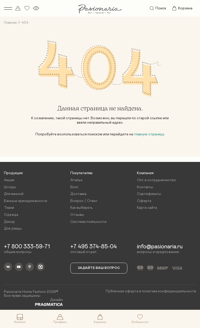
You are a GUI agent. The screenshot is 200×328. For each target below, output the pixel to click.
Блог (74, 187)
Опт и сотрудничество (156, 180)
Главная (10, 22)
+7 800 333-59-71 (27, 247)
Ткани (9, 208)
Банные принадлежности (25, 201)
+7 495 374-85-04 (93, 247)
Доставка (78, 194)
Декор (9, 222)
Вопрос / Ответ (84, 201)
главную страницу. (149, 134)
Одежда (11, 215)
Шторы (10, 187)
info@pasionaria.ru (160, 247)
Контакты (145, 187)
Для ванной (13, 194)
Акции (9, 180)
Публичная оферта (122, 291)
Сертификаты (149, 194)
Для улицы (13, 228)
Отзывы (77, 215)
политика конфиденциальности (169, 291)
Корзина (182, 8)
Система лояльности (88, 222)
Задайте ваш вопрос (99, 268)
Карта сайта (147, 208)
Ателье (76, 180)
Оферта (144, 201)
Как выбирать (81, 208)
